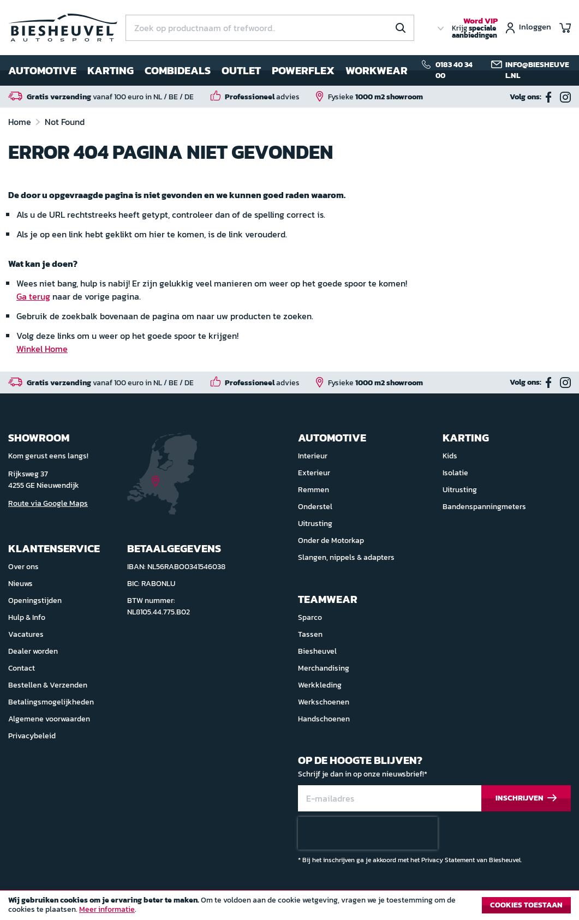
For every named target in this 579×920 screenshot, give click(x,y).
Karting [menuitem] (110, 70)
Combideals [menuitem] (178, 70)
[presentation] (368, 833)
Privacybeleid (32, 736)
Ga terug (33, 296)
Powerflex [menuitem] (303, 70)
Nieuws (20, 583)
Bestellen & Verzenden (47, 685)
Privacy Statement (448, 860)
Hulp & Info (26, 617)
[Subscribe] (526, 798)
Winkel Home (42, 348)
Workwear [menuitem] (376, 70)
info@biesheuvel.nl (537, 70)
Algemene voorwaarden (49, 719)
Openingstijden (35, 600)
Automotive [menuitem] (42, 70)
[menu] (208, 70)
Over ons (23, 566)
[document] (289, 908)
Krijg (475, 28)
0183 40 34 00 (454, 70)
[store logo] (62, 27)
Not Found (65, 121)
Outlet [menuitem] (241, 70)
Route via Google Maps (48, 503)
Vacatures (26, 634)
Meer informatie (107, 909)
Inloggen (535, 27)
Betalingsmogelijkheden (51, 702)
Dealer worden (33, 651)
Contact (21, 668)
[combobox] (270, 28)
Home (20, 121)
